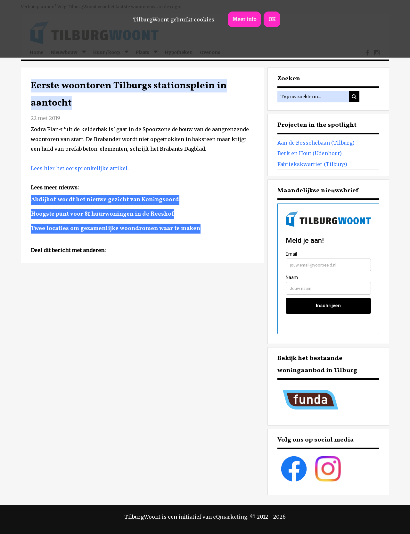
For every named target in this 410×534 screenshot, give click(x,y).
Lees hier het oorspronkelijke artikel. (80, 168)
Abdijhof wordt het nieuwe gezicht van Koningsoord (105, 200)
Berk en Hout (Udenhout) (309, 153)
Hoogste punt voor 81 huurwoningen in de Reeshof (102, 214)
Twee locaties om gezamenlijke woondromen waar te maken (115, 229)
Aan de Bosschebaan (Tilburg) (316, 142)
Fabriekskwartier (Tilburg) (312, 164)
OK (271, 19)
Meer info (244, 19)
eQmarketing (230, 517)
